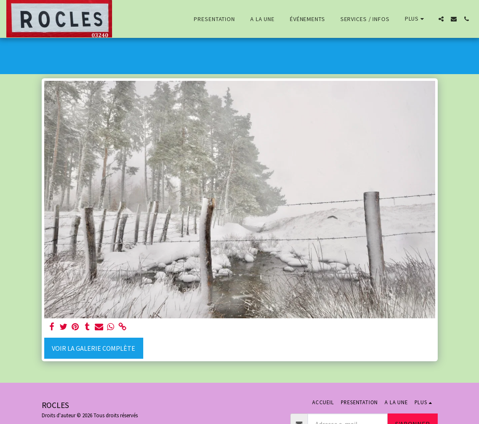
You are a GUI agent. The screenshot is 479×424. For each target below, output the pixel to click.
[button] (441, 19)
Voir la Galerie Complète (93, 348)
